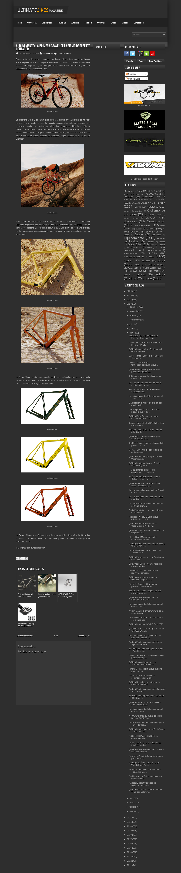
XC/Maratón (143, 278)
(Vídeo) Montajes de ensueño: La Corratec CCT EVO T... (144, 598)
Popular (130, 61)
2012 (129, 861)
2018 (129, 835)
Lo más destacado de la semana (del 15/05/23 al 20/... (146, 504)
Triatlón (88, 23)
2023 (129, 304)
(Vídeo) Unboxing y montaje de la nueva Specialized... (144, 683)
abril (132, 798)
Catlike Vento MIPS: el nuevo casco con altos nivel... (145, 777)
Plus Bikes (153, 264)
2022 (129, 817)
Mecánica (152, 253)
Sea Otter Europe (148, 268)
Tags (141, 61)
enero (132, 811)
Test (163, 268)
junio (132, 328)
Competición (156, 221)
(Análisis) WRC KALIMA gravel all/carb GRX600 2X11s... (146, 629)
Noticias (128, 260)
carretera (158, 202)
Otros (113, 23)
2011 (129, 865)
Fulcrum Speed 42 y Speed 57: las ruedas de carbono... (145, 636)
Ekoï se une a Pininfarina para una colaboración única (145, 383)
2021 (129, 822)
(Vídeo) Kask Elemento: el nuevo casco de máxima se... (144, 417)
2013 (129, 856)
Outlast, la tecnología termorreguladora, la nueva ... (143, 363)
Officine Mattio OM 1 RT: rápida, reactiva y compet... (143, 571)
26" (125, 191)
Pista (137, 264)
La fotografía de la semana (139, 247)
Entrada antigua (84, 604)
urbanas (141, 274)
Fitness (162, 242)
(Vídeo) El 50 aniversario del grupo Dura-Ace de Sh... (145, 437)
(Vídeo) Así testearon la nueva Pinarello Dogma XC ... (143, 578)
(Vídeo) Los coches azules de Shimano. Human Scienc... (142, 663)
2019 (129, 830)
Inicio (56, 604)
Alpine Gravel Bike (146, 199)
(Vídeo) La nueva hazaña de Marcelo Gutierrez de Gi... (146, 350)
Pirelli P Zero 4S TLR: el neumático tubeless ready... (145, 744)
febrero (133, 807)
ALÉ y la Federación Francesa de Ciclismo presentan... (144, 477)
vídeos (160, 274)
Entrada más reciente (25, 604)
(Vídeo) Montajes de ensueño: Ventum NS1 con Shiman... (146, 750)
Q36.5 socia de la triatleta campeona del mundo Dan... (146, 618)
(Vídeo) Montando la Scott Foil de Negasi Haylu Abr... (144, 464)
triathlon (142, 270)
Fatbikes (133, 241)
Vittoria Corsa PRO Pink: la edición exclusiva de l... (145, 390)
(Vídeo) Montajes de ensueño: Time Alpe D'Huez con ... (145, 643)
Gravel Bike (48, 53)
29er (156, 191)
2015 (129, 848)
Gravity (152, 245)
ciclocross (151, 217)
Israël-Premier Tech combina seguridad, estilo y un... (142, 676)
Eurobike (161, 238)
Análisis (75, 23)
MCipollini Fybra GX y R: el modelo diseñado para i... (145, 770)
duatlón (139, 229)
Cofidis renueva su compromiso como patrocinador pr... (146, 656)
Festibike (150, 242)
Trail (130, 271)
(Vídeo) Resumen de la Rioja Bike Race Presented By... (144, 484)
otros (161, 260)
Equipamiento (134, 238)
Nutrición (146, 261)
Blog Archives (155, 61)
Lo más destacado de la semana (144, 249)
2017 (129, 839)
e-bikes (151, 228)
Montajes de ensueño (134, 257)
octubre (133, 315)
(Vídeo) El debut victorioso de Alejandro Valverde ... (142, 784)
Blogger (154, 179)
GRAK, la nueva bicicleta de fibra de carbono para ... (145, 451)
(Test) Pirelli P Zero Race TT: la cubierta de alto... (143, 737)
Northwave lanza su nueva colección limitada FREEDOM (145, 717)
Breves (144, 203)
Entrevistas (156, 235)
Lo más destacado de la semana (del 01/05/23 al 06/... (146, 710)
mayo (132, 333)
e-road (155, 232)
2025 (129, 295)
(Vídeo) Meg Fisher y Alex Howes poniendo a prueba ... (144, 370)
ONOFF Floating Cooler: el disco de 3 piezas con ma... (146, 444)
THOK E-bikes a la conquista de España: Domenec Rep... (143, 336)
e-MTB (140, 231)
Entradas (131, 74)
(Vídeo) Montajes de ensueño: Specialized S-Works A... (143, 524)
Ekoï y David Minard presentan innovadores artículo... (143, 538)
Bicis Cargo (133, 203)
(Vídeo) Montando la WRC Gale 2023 (146, 624)
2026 (129, 291)
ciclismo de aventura (133, 211)
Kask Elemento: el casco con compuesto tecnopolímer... (142, 471)
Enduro (139, 234)
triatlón (157, 271)
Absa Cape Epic (131, 194)
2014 (129, 852)
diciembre (134, 307)
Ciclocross (47, 23)
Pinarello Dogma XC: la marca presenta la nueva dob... (143, 585)
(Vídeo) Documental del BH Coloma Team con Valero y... (145, 790)
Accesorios (152, 194)
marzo (133, 802)
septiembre (135, 320)
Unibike (127, 275)
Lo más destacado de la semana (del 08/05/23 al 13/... (146, 605)
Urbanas (101, 23)
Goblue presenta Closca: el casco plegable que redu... (144, 410)
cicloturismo (130, 221)
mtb (151, 256)
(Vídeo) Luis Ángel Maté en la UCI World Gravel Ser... (144, 764)
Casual (138, 207)
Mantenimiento (130, 253)
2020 (129, 826)
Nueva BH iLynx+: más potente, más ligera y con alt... (145, 343)
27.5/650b (140, 191)
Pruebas (62, 23)
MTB (19, 23)
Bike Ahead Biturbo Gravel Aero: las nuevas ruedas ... (145, 565)
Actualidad (129, 196)
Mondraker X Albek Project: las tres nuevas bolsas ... (145, 592)
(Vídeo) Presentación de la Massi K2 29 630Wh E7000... (145, 703)
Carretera (32, 23)
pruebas (128, 267)
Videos (125, 23)
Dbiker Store (144, 105)
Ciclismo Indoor (154, 215)
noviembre (135, 311)
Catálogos (139, 23)
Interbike (161, 245)
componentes (142, 225)
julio (132, 324)
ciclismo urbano (131, 218)
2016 (129, 843)
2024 (129, 299)
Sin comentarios (64, 53)
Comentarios (133, 79)
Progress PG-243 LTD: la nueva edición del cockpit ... (143, 518)
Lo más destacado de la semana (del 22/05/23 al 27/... (146, 397)
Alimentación (148, 196)
